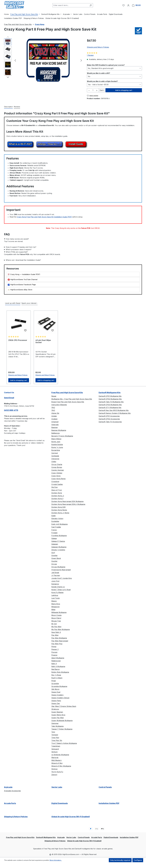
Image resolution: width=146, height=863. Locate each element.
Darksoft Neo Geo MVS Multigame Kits (114, 410)
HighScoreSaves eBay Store (21, 290)
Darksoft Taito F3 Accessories (110, 422)
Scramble (55, 684)
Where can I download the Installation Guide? (23, 260)
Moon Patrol (56, 618)
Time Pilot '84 (56, 740)
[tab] (8, 107)
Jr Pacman (55, 575)
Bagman (54, 427)
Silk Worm (55, 689)
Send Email (9, 398)
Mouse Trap (56, 621)
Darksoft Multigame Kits (109, 392)
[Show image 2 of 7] (42, 80)
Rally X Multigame (58, 666)
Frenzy (54, 530)
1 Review (90, 55)
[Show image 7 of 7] (57, 80)
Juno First (55, 581)
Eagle (53, 516)
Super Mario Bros (58, 715)
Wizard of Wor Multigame (61, 766)
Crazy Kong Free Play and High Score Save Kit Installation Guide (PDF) (44, 217)
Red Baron (55, 669)
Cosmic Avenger (57, 470)
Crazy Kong (55, 476)
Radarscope (56, 661)
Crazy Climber (56, 473)
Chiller (53, 462)
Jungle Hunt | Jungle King (61, 578)
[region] (43, 60)
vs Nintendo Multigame (60, 755)
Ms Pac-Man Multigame (60, 629)
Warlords (54, 757)
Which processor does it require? (18, 249)
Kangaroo (55, 584)
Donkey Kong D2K (58, 507)
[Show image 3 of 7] (45, 80)
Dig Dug (54, 487)
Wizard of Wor (57, 763)
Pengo (53, 647)
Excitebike (55, 521)
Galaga (54, 538)
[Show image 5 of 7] (51, 80)
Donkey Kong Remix (59, 510)
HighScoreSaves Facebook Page (23, 285)
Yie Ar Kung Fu (57, 772)
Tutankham (55, 746)
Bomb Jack (55, 442)
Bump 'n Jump (57, 447)
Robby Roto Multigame (60, 672)
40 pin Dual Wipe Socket (43, 341)
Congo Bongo (56, 467)
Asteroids (55, 425)
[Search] (90, 5)
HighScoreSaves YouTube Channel (23, 279)
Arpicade (8, 787)
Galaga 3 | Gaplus (58, 541)
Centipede (55, 456)
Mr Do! (54, 624)
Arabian (54, 419)
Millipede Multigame (59, 612)
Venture (54, 752)
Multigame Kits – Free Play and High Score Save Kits (71, 399)
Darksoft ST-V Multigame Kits (110, 408)
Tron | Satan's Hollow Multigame (64, 743)
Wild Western (56, 760)
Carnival (54, 453)
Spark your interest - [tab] (29, 303)
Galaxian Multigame (58, 547)
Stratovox (55, 709)
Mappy (54, 601)
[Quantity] (93, 90)
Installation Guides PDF (109, 803)
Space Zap (55, 703)
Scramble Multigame (59, 686)
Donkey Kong (56, 493)
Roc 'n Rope (56, 675)
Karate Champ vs (58, 587)
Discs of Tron (56, 490)
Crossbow (55, 481)
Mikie (53, 610)
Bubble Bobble (57, 444)
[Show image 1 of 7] (39, 80)
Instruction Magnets (59, 405)
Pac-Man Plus (56, 644)
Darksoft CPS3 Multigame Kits (110, 405)
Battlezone (55, 433)
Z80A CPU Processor (17, 340)
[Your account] (128, 5)
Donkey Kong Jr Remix (60, 513)
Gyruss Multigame (58, 567)
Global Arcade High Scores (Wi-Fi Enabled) (70, 817)
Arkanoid (54, 422)
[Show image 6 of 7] (54, 80)
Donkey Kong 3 (57, 499)
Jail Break (55, 573)
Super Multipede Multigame (62, 721)
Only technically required (120, 860)
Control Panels (105, 787)
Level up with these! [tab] (12, 303)
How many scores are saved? (17, 239)
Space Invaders (57, 695)
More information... (56, 860)
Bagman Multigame (58, 430)
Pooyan (54, 652)
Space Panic (56, 701)
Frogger (54, 533)
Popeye (54, 655)
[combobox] (70, 5)
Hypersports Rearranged (61, 570)
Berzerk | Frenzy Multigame (62, 436)
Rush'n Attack (56, 678)
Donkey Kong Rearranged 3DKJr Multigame (68, 504)
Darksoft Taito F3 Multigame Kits (111, 402)
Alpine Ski (55, 413)
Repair (53, 396)
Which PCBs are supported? (17, 252)
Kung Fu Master (57, 592)
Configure (138, 860)
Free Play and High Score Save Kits (67, 392)
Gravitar (54, 555)
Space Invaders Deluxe (60, 698)
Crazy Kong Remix (58, 479)
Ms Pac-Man (56, 627)
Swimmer (55, 723)
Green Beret (56, 558)
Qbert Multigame (57, 658)
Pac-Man (55, 635)
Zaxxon (54, 775)
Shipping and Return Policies (98, 47)
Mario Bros (55, 604)
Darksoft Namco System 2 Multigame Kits (115, 413)
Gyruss (54, 564)
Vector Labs (56, 787)
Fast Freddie (56, 527)
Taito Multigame (57, 726)
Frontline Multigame (59, 536)
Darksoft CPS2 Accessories (109, 419)
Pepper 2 (55, 649)
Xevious (54, 769)
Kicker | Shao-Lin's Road (61, 590)
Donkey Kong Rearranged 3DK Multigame (67, 501)
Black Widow (56, 439)
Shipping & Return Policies (16, 817)
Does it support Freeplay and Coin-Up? (21, 247)
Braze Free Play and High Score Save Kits (67, 402)
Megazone (55, 607)
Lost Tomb (55, 598)
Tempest (54, 735)
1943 (53, 410)
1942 (53, 408)
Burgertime (55, 450)
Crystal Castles (57, 484)
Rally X (54, 664)
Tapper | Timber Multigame (61, 729)
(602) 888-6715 (11, 410)
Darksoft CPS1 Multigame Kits (110, 396)
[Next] (81, 60)
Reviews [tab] (17, 107)
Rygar (53, 681)
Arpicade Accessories (12, 791)
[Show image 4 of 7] (48, 80)
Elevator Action (57, 518)
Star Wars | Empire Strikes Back (63, 706)
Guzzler (54, 561)
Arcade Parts (10, 803)
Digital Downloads (59, 803)
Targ (53, 732)
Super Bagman (57, 712)
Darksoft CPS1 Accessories (109, 416)
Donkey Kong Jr (57, 496)
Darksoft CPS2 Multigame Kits (110, 399)
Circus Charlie (56, 464)
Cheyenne (55, 459)
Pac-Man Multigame (59, 638)
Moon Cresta (56, 615)
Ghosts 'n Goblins (58, 550)
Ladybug (54, 595)
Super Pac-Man (57, 718)
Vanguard (55, 749)
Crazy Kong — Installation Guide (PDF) (25, 274)
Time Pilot (55, 738)
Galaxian (54, 544)
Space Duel (55, 692)
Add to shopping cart (123, 90)
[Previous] (15, 60)
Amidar (54, 416)
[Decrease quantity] (89, 90)
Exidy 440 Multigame (59, 524)
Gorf (53, 553)
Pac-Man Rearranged (59, 641)
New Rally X (56, 632)
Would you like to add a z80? (98, 73)
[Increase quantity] (97, 90)
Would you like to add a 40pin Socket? (102, 81)
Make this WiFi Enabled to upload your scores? (106, 65)
